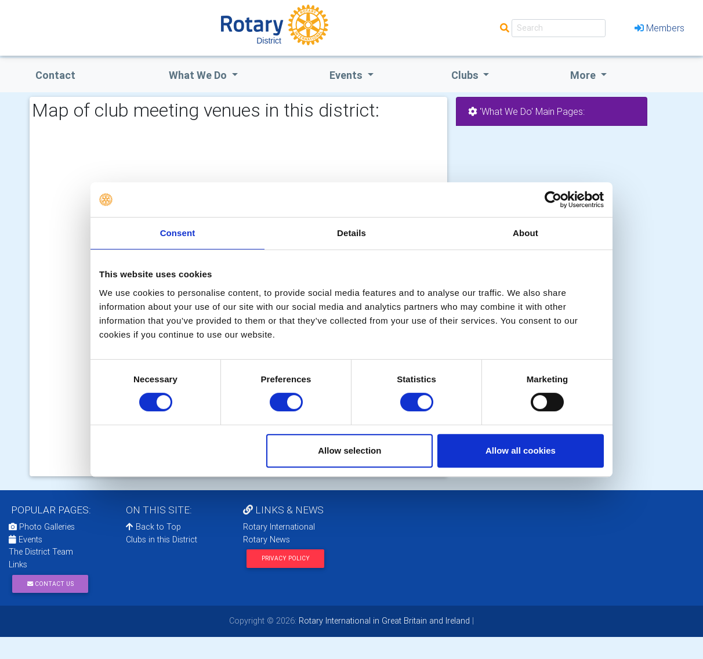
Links (18, 564)
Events (25, 539)
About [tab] (525, 233)
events (347, 75)
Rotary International (279, 527)
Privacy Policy (286, 558)
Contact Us (50, 584)
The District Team (41, 551)
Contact (55, 75)
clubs (466, 75)
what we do (199, 75)
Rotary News (266, 539)
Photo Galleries (42, 527)
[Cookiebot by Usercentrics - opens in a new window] (553, 199)
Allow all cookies (520, 450)
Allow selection (349, 450)
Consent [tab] (177, 233)
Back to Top (153, 527)
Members (659, 28)
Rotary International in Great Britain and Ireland (383, 620)
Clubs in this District (161, 539)
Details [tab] (351, 233)
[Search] (559, 28)
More (584, 75)
